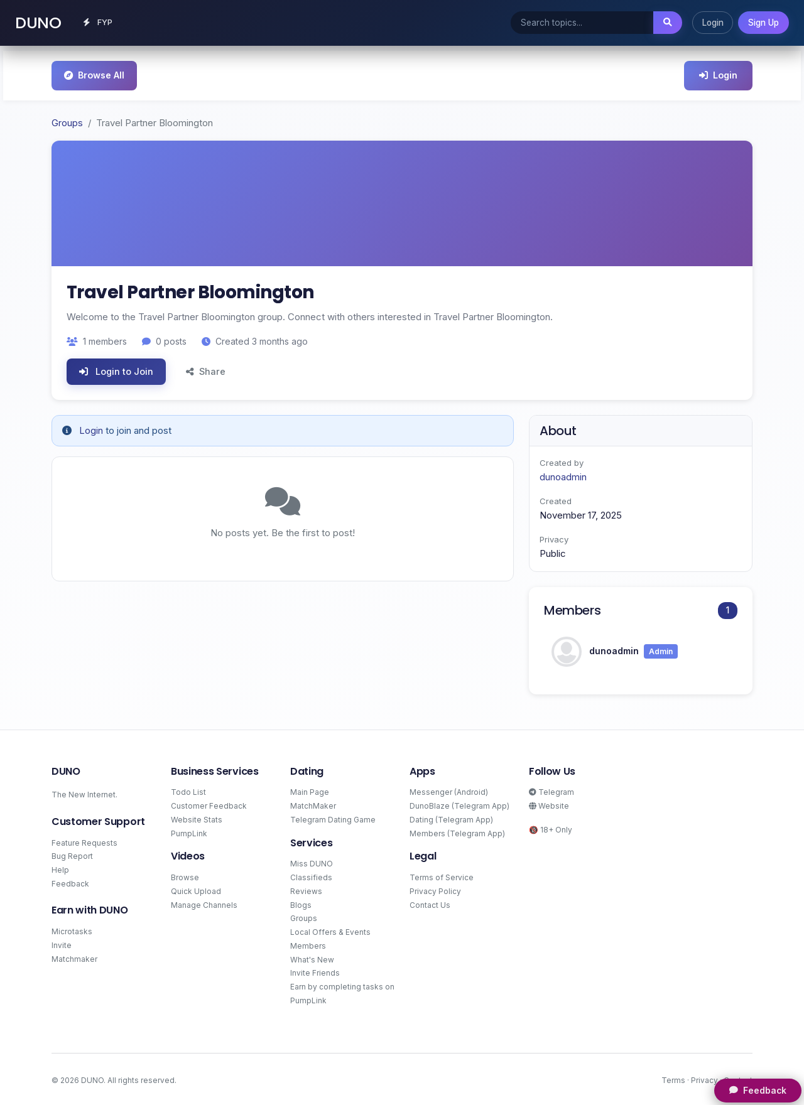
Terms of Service (442, 875)
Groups (67, 121)
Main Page (309, 790)
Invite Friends (315, 971)
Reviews (306, 889)
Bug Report (72, 854)
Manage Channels (204, 902)
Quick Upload (196, 889)
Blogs (301, 902)
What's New (312, 957)
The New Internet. (84, 792)
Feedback (70, 882)
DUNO (38, 21)
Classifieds (311, 875)
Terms (673, 1077)
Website (549, 804)
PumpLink (189, 831)
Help (60, 868)
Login (713, 21)
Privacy (704, 1077)
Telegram (551, 790)
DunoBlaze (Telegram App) (459, 804)
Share (205, 369)
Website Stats (196, 817)
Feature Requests (84, 840)
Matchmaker (74, 956)
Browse (185, 875)
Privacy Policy (435, 889)
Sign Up (763, 21)
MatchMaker (313, 804)
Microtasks (72, 929)
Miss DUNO (311, 861)
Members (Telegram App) (457, 831)
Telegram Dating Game (333, 817)
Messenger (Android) (449, 790)
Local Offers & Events (330, 930)
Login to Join (116, 369)
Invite (62, 943)
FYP (100, 21)
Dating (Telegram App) (451, 817)
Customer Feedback (209, 804)
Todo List (188, 790)
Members (308, 944)
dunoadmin (563, 475)
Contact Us (430, 902)
